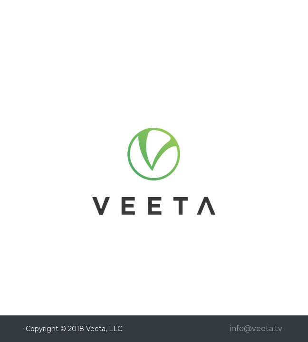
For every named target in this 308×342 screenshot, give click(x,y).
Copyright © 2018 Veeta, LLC (74, 328)
